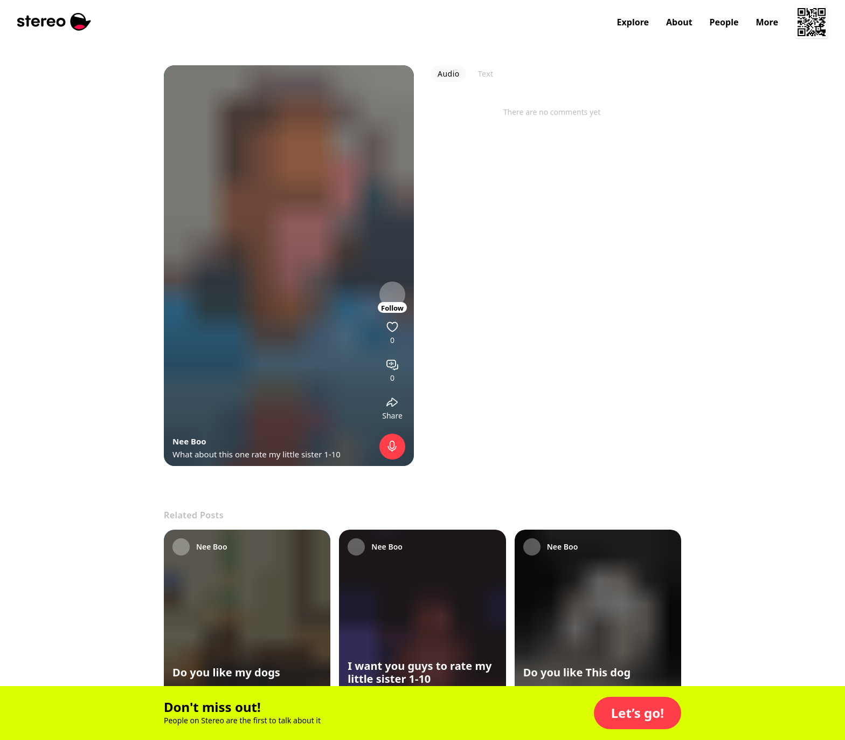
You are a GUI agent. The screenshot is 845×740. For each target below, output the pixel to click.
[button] (637, 713)
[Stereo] (54, 22)
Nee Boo (189, 441)
